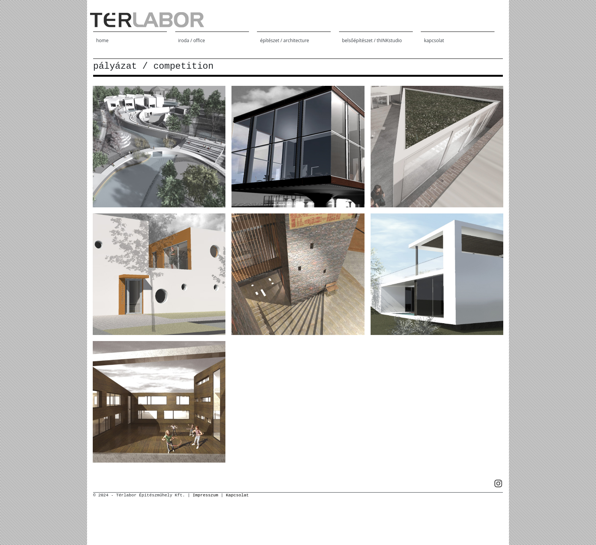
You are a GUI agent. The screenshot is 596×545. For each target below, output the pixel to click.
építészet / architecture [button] (284, 40)
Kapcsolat (237, 495)
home (102, 40)
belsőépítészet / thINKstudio (372, 40)
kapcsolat (434, 40)
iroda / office (191, 40)
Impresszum (205, 495)
